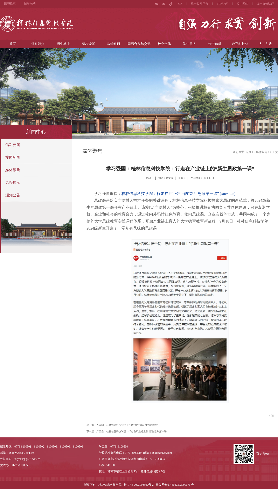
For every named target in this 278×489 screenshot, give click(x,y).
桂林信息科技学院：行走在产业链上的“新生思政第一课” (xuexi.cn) (178, 193)
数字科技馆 (240, 44)
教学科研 (113, 44)
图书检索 (10, 3)
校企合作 (164, 44)
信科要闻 (12, 145)
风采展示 (12, 182)
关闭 (270, 415)
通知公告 (12, 195)
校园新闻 (12, 157)
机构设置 (88, 44)
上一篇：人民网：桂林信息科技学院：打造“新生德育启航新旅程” (122, 424)
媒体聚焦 (12, 170)
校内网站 (242, 3)
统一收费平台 (199, 3)
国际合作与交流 (139, 44)
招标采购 (30, 3)
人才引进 (265, 44)
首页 (12, 44)
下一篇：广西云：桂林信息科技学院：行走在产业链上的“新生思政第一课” (127, 431)
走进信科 (214, 44)
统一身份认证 (265, 3)
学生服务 (189, 44)
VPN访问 (222, 3)
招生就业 (63, 44)
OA (180, 3)
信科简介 (37, 44)
